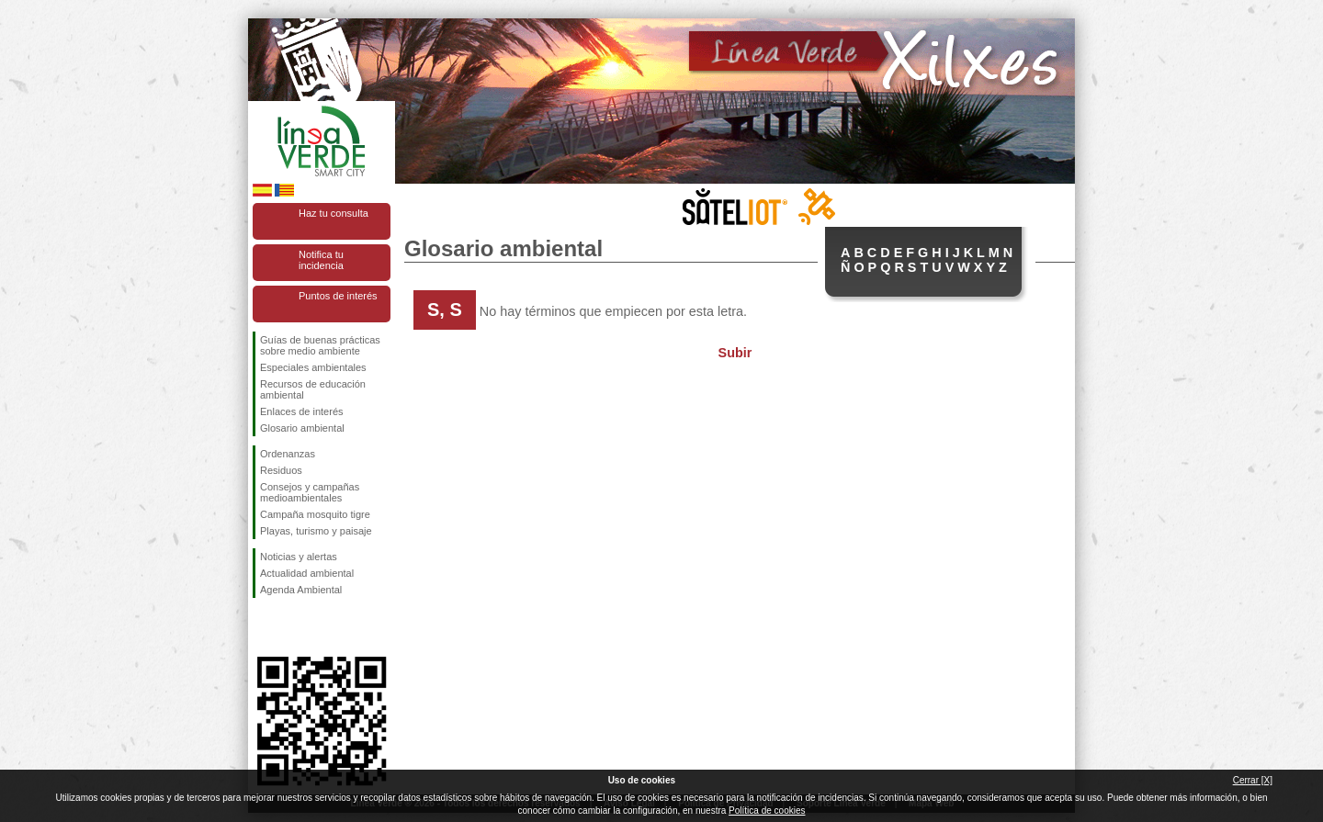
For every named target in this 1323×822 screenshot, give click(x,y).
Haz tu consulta (333, 213)
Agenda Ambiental (301, 589)
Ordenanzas (287, 453)
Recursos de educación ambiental (313, 389)
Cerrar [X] (1252, 780)
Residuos (281, 470)
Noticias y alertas (298, 556)
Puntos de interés (338, 295)
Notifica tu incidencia (321, 260)
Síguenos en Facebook (264, 627)
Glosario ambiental (302, 428)
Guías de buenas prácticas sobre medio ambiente (320, 345)
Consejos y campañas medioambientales (309, 492)
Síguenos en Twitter (294, 627)
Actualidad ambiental (307, 573)
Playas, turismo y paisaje (316, 530)
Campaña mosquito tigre (315, 514)
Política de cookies (767, 810)
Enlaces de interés (302, 411)
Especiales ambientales (313, 367)
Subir (735, 352)
